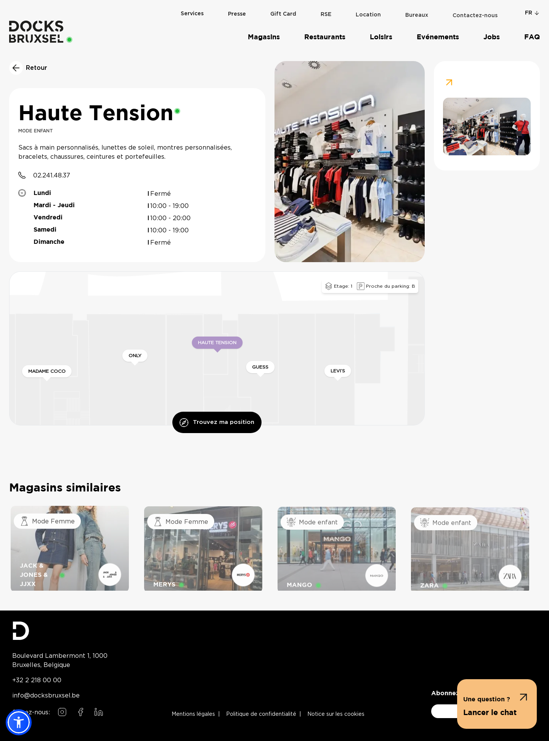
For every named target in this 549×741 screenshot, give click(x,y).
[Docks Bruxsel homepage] (60, 630)
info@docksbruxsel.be (46, 695)
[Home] (36, 31)
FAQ (532, 37)
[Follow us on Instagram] (62, 712)
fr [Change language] (532, 13)
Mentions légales (193, 714)
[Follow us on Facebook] (80, 712)
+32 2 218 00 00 (36, 680)
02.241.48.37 (51, 175)
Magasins (264, 37)
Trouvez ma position (217, 422)
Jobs (491, 37)
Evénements (438, 37)
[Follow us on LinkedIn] (99, 712)
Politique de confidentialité (261, 714)
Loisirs (381, 37)
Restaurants (324, 37)
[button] (497, 704)
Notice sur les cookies (335, 714)
